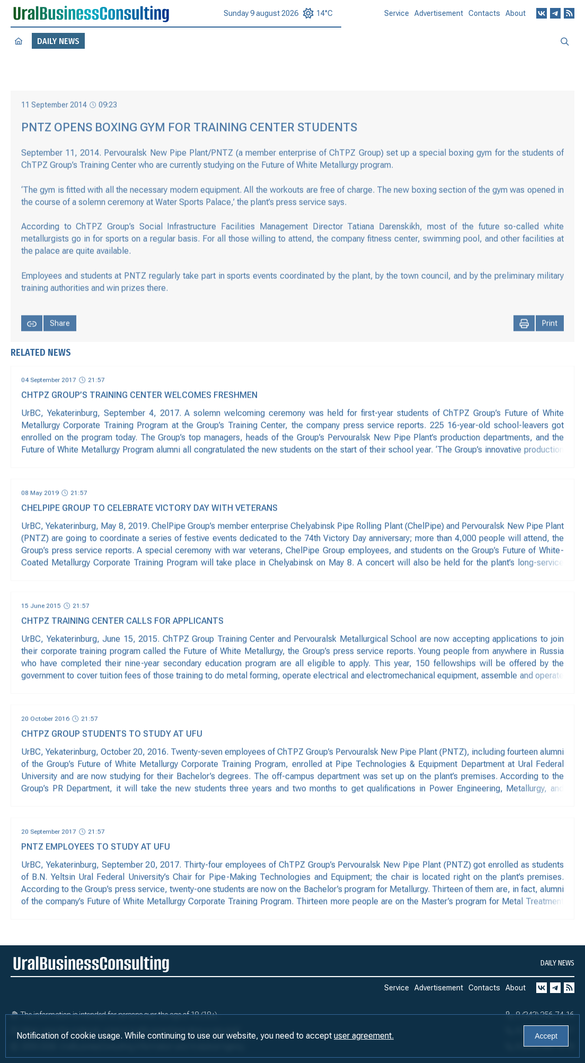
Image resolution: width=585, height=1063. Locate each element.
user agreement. (364, 1036)
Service (396, 17)
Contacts (484, 17)
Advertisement (438, 18)
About (516, 17)
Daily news (557, 963)
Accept (546, 1036)
